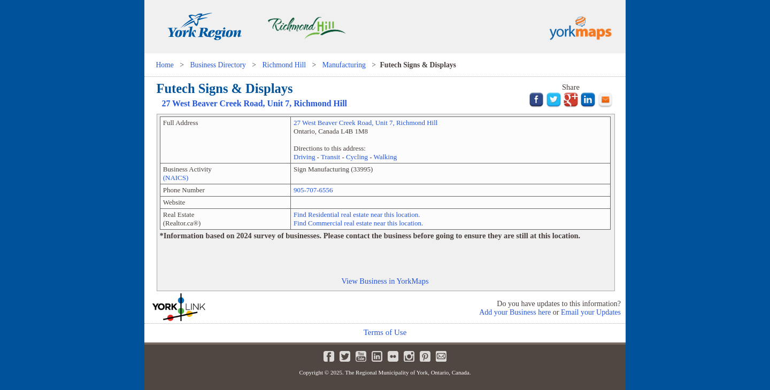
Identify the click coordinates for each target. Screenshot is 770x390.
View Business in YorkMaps (384, 281)
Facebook (329, 356)
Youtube (361, 356)
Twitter (345, 356)
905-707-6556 (313, 190)
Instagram (409, 356)
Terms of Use (385, 332)
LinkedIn (377, 356)
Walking (385, 157)
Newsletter (441, 356)
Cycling (357, 157)
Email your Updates (591, 312)
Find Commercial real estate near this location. (358, 223)
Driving (304, 157)
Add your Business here (515, 312)
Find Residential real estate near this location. (357, 214)
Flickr (393, 356)
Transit (330, 157)
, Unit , (255, 103)
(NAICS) (176, 178)
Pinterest (425, 356)
